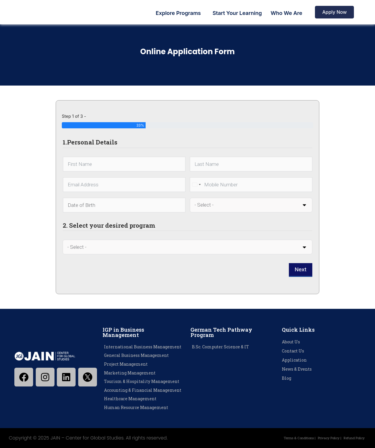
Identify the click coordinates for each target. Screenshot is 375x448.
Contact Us (293, 351)
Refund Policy (352, 437)
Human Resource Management (136, 407)
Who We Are (286, 13)
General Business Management (136, 355)
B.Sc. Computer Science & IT (220, 347)
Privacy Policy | (323, 437)
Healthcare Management (130, 398)
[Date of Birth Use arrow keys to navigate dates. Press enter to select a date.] (124, 205)
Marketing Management (130, 373)
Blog (286, 378)
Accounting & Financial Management (142, 390)
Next (300, 269)
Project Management (126, 364)
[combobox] (196, 185)
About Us (291, 342)
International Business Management (142, 347)
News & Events (297, 369)
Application (294, 360)
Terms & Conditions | (286, 437)
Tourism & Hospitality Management (141, 381)
